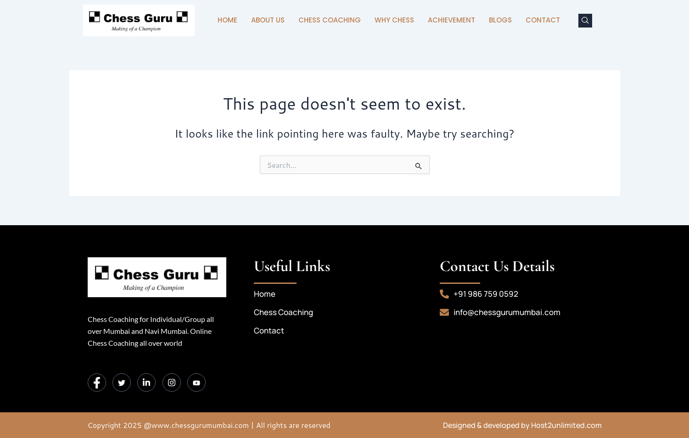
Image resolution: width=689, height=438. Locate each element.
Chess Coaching (329, 20)
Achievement (451, 20)
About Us (268, 20)
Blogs (500, 20)
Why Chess (394, 20)
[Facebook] (97, 382)
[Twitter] (121, 382)
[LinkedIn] (146, 382)
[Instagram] (171, 382)
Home (227, 20)
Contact (543, 20)
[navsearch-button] (585, 21)
